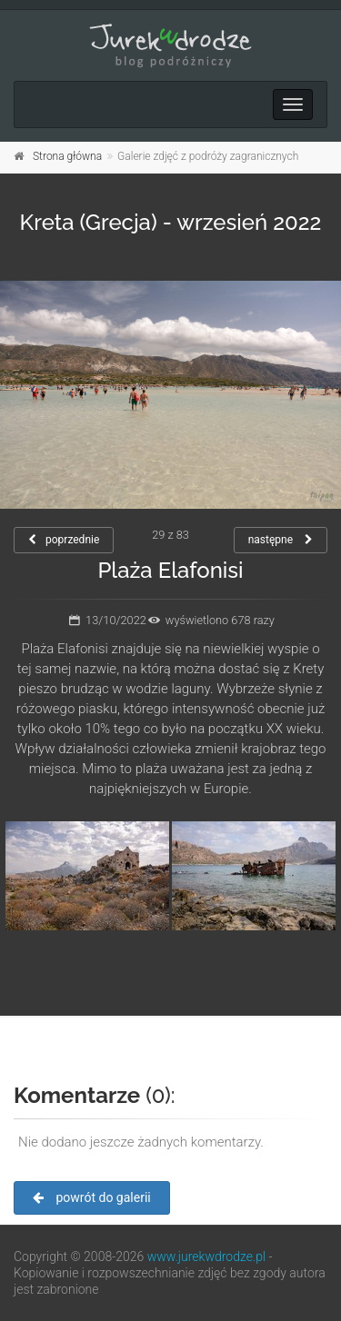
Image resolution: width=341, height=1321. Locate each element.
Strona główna (67, 156)
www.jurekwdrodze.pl (206, 1256)
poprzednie (63, 539)
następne (280, 539)
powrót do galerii (92, 1197)
